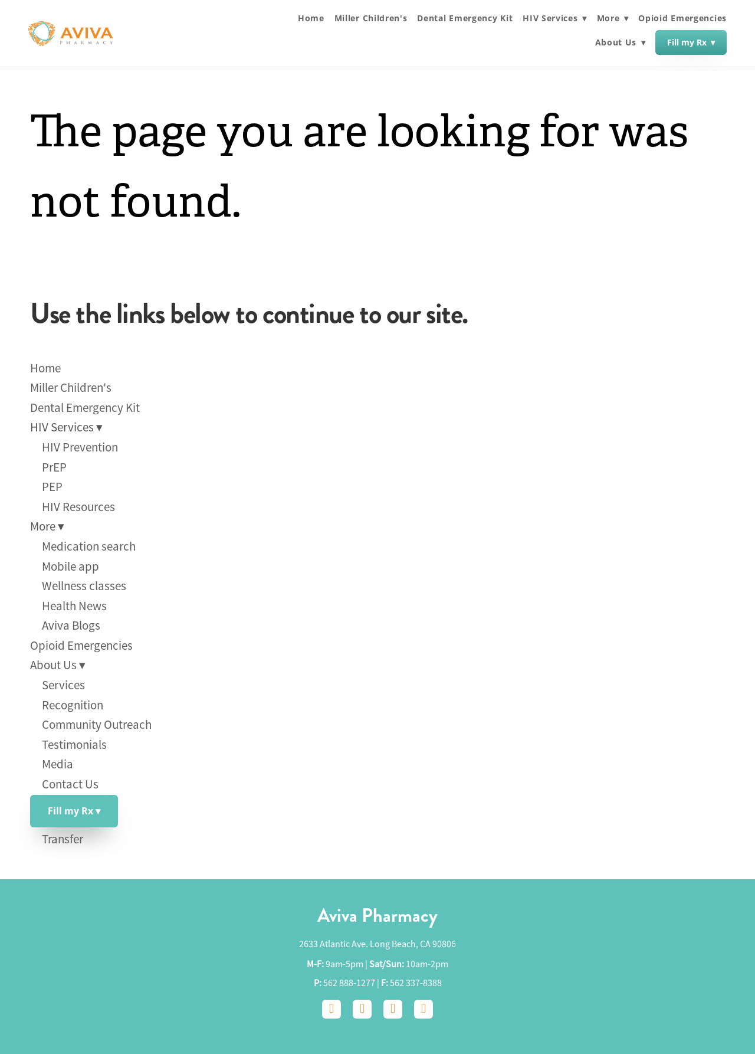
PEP (52, 487)
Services (63, 685)
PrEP (54, 467)
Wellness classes (84, 586)
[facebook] (331, 1009)
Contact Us (70, 784)
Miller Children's (371, 18)
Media (57, 764)
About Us (620, 43)
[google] (392, 1009)
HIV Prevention (80, 447)
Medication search (89, 546)
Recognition (72, 705)
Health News (74, 606)
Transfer (62, 839)
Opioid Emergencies (682, 18)
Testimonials (74, 744)
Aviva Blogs (71, 625)
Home (311, 18)
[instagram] (362, 1009)
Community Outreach (97, 724)
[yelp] (423, 1009)
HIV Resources (78, 507)
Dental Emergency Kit (465, 18)
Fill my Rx (691, 42)
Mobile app (70, 566)
